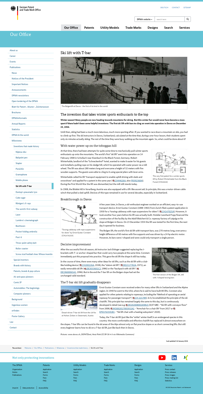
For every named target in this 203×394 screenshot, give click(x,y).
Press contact (170, 369)
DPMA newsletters (20, 95)
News (14, 72)
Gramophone (21, 174)
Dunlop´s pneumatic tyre (26, 191)
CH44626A (119, 180)
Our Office (38, 347)
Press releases (170, 371)
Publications (15, 67)
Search (45, 371)
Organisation (17, 369)
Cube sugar (21, 197)
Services (168, 365)
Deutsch (164, 7)
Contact (176, 7)
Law (11, 321)
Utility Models (79, 365)
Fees (44, 377)
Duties (14, 371)
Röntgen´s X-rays (23, 203)
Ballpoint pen (21, 157)
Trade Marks (109, 365)
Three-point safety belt (26, 242)
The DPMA (17, 365)
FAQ (44, 380)
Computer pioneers (22, 293)
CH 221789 (139, 297)
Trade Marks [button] (133, 27)
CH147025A (167, 211)
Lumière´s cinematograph (27, 220)
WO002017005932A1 (122, 308)
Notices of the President (22, 78)
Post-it (19, 237)
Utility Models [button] (109, 27)
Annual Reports (19, 123)
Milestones (17, 140)
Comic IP (18, 282)
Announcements (19, 89)
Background (17, 299)
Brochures (16, 112)
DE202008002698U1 (137, 304)
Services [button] (184, 27)
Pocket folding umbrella (26, 231)
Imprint (15, 387)
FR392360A (137, 180)
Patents (46, 365)
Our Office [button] (71, 27)
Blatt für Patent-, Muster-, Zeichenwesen (30, 106)
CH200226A (87, 265)
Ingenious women (20, 304)
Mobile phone (22, 180)
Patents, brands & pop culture (27, 270)
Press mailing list (171, 377)
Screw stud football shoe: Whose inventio (34, 254)
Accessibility (43, 387)
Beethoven (20, 225)
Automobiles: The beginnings (26, 287)
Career (13, 55)
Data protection (28, 387)
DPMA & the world (20, 134)
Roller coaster (22, 248)
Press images (170, 374)
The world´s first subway (26, 208)
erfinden (15, 310)
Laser (18, 214)
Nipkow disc (21, 151)
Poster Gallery (18, 316)
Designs (137, 365)
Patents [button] (89, 27)
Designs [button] (153, 27)
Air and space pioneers (23, 276)
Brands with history (22, 265)
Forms (45, 374)
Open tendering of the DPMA (25, 101)
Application (47, 369)
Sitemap (187, 7)
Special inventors (21, 259)
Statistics (16, 129)
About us (14, 50)
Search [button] (168, 27)
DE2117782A (128, 265)
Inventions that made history (26, 146)
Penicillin (20, 168)
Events (13, 61)
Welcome (28, 347)
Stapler (19, 163)
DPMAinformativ (19, 117)
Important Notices (20, 84)
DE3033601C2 (92, 268)
